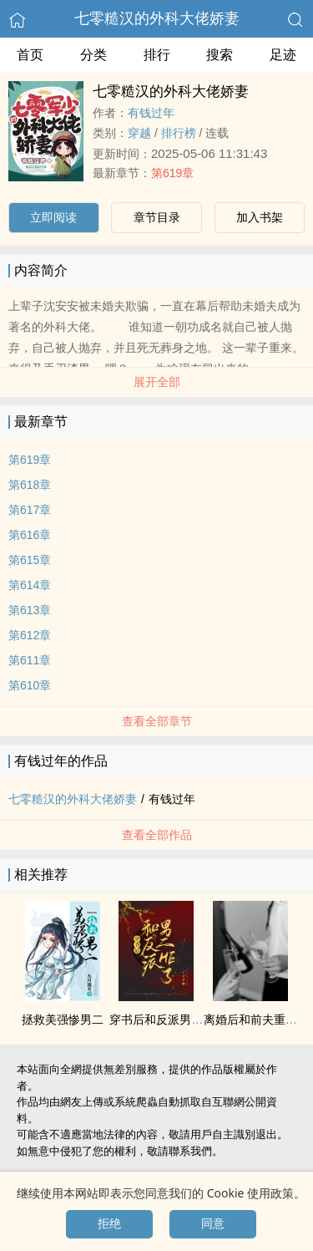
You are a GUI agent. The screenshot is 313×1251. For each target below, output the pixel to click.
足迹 (283, 55)
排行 (157, 55)
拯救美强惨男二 (62, 1019)
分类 (93, 55)
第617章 (29, 509)
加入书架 (259, 217)
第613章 (29, 610)
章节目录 (157, 217)
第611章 (29, 660)
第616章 (29, 535)
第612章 (29, 635)
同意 (213, 1223)
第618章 (29, 484)
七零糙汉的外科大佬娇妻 (157, 18)
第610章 (29, 685)
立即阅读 (53, 217)
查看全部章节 (157, 721)
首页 (30, 55)
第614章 (29, 585)
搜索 (219, 55)
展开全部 (157, 382)
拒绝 (109, 1223)
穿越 (139, 133)
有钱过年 (151, 113)
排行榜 (178, 133)
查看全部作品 (157, 835)
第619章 (172, 173)
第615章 (29, 560)
